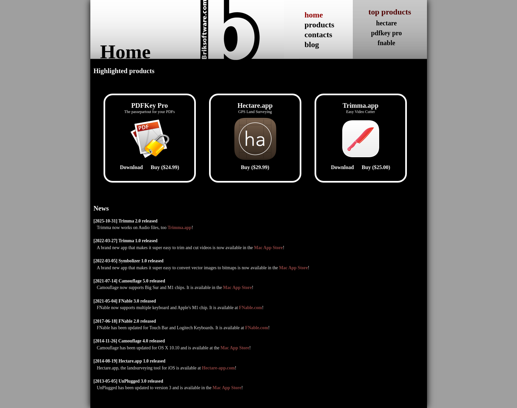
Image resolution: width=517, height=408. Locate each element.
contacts (318, 34)
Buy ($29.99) (255, 167)
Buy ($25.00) (376, 167)
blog (312, 44)
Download (131, 167)
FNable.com (250, 307)
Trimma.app (179, 227)
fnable (386, 42)
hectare (386, 23)
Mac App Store (268, 247)
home (314, 15)
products (319, 24)
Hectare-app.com (218, 367)
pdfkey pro (386, 33)
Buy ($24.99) (165, 167)
